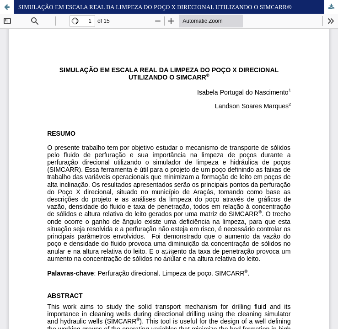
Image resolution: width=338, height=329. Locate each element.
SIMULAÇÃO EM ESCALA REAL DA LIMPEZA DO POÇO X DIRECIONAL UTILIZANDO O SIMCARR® (155, 7)
